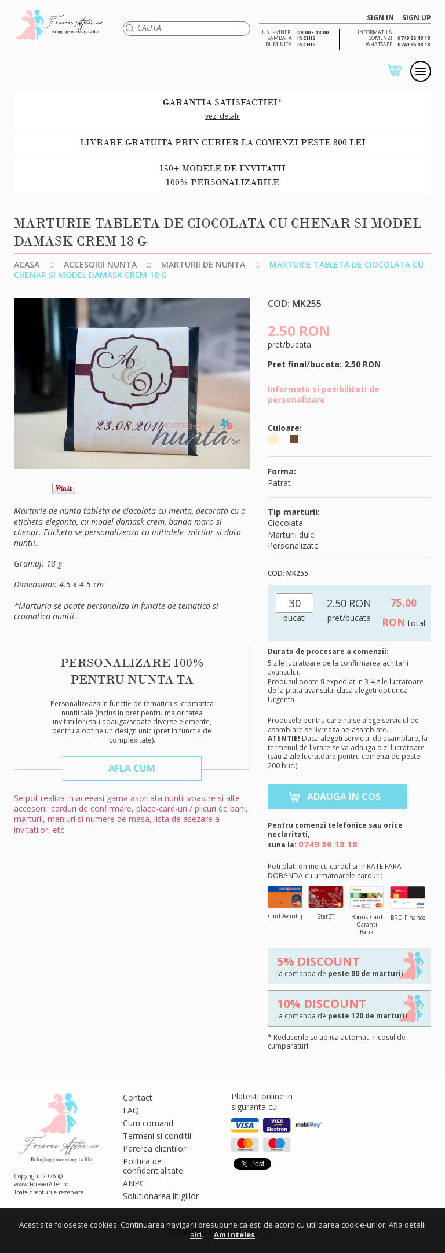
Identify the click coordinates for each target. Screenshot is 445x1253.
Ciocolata (285, 522)
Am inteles (234, 1234)
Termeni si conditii (157, 1135)
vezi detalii (222, 116)
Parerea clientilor (154, 1148)
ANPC (134, 1183)
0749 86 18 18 (328, 844)
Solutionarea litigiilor (161, 1195)
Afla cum (131, 768)
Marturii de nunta (203, 264)
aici (196, 1234)
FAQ (131, 1110)
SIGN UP (416, 18)
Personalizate (293, 545)
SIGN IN (380, 18)
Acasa (26, 264)
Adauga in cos (344, 796)
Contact (137, 1097)
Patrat (279, 482)
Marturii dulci (292, 534)
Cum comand (148, 1122)
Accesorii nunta (100, 264)
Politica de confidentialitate (153, 1166)
